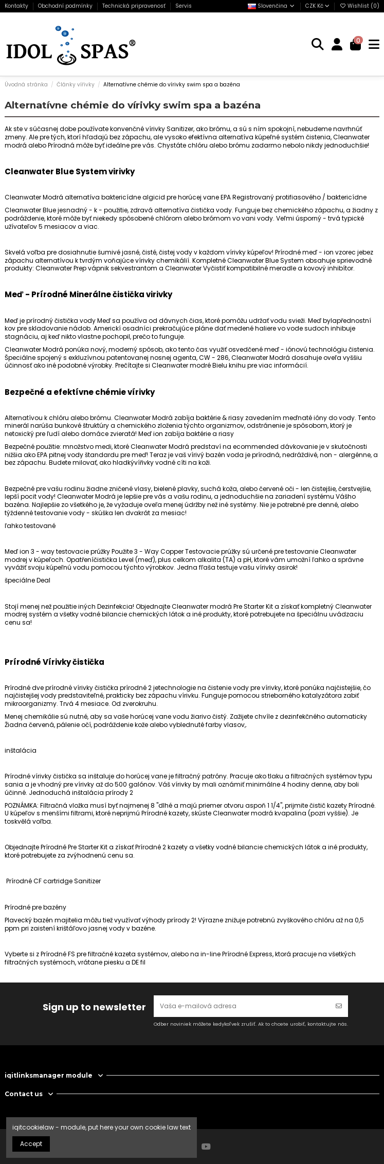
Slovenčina (272, 6)
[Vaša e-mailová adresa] (242, 1006)
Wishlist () (359, 6)
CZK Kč (317, 6)
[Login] (337, 44)
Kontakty (17, 6)
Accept (31, 1143)
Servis (183, 6)
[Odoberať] (339, 1006)
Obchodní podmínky (66, 6)
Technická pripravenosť (134, 6)
